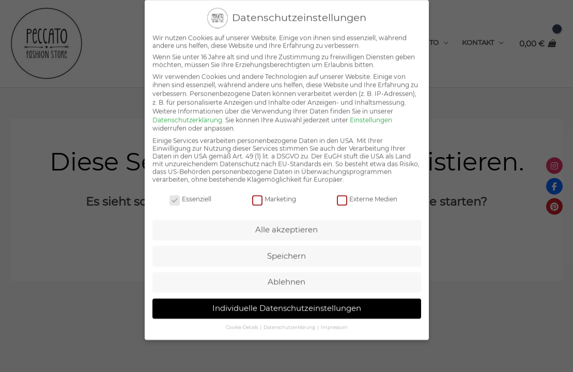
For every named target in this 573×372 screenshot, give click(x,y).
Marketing (274, 191)
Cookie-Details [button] (242, 319)
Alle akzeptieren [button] (286, 221)
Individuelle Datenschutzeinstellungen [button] (286, 300)
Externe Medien (367, 191)
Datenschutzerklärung (187, 112)
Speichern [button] (286, 248)
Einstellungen (371, 112)
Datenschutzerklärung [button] (290, 319)
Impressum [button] (334, 319)
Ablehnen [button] (286, 273)
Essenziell (190, 191)
